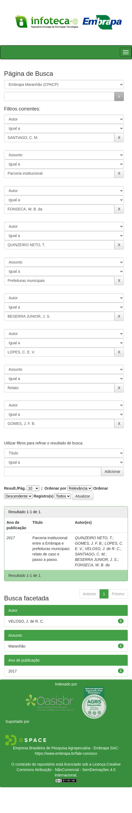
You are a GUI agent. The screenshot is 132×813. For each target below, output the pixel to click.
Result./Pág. (15, 488)
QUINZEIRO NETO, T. (94, 538)
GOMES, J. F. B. (89, 543)
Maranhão (16, 646)
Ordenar (100, 488)
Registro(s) (44, 496)
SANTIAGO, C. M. (90, 554)
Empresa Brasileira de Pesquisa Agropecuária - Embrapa (61, 748)
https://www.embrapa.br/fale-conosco (66, 753)
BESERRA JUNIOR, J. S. (96, 559)
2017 (12, 671)
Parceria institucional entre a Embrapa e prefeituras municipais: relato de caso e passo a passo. (51, 549)
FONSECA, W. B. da (92, 565)
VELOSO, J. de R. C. (103, 549)
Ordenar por (55, 488)
